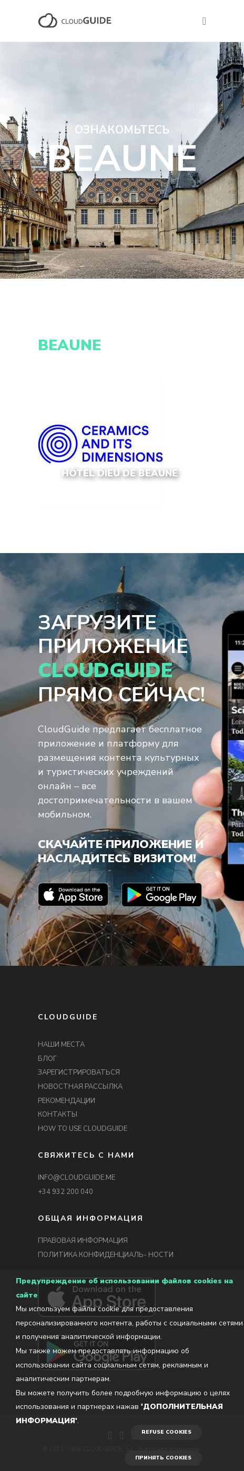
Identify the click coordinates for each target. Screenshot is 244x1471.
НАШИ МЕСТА (61, 1044)
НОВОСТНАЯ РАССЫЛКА (80, 1086)
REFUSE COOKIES (166, 1432)
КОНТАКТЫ (57, 1114)
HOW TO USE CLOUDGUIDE (82, 1128)
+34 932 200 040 (65, 1192)
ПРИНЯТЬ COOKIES (163, 1458)
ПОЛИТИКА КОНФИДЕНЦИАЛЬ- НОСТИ (106, 1255)
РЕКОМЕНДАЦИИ (66, 1101)
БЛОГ (47, 1059)
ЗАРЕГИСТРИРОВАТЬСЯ (79, 1072)
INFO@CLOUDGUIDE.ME (76, 1177)
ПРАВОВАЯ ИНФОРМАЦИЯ (83, 1240)
